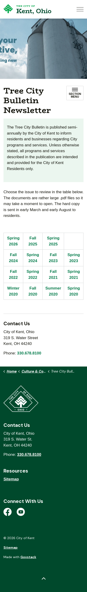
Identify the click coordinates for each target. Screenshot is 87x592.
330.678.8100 (29, 353)
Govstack (28, 557)
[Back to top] (43, 578)
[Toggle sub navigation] (75, 93)
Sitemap (11, 479)
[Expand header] (80, 9)
